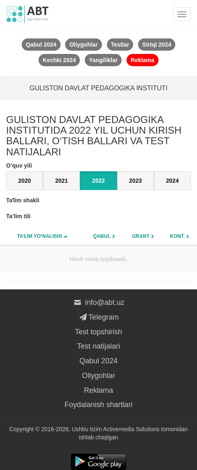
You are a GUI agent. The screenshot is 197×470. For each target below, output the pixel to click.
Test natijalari (98, 346)
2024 (172, 180)
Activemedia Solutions (131, 429)
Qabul (102, 236)
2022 (98, 180)
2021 (61, 180)
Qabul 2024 (98, 361)
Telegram (98, 317)
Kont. (177, 236)
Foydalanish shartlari (98, 405)
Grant (140, 236)
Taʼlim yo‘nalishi (39, 236)
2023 (135, 180)
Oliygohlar (98, 376)
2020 (24, 180)
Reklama (98, 390)
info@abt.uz (98, 302)
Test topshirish (98, 332)
